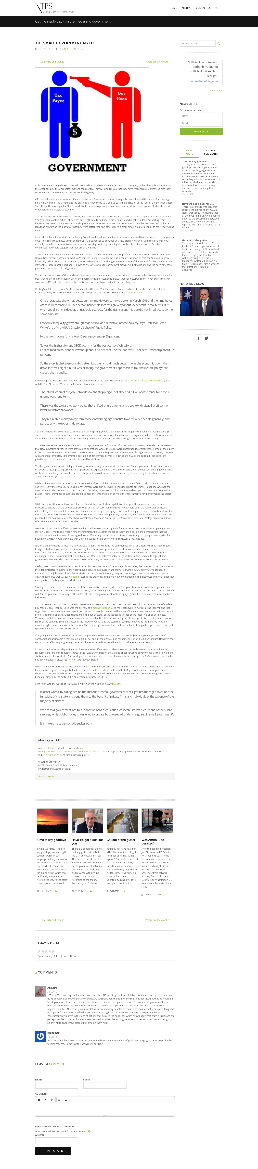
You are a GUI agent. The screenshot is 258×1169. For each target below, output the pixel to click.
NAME (38, 1079)
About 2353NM (46, 776)
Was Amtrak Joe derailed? (153, 841)
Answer (39, 1134)
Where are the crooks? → (158, 61)
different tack (135, 292)
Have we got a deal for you (198, 203)
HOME (173, 7)
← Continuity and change (51, 61)
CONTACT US (203, 7)
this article (100, 670)
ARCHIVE (186, 7)
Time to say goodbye (51, 840)
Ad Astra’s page (50, 754)
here (70, 659)
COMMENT (41, 1093)
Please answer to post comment (54, 1126)
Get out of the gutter (121, 840)
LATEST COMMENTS (211, 152)
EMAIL (86, 1079)
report (73, 576)
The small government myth (64, 42)
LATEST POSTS (189, 152)
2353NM (63, 49)
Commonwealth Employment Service (143, 380)
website (117, 683)
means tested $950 (103, 607)
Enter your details (190, 110)
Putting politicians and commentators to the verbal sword (68, 751)
